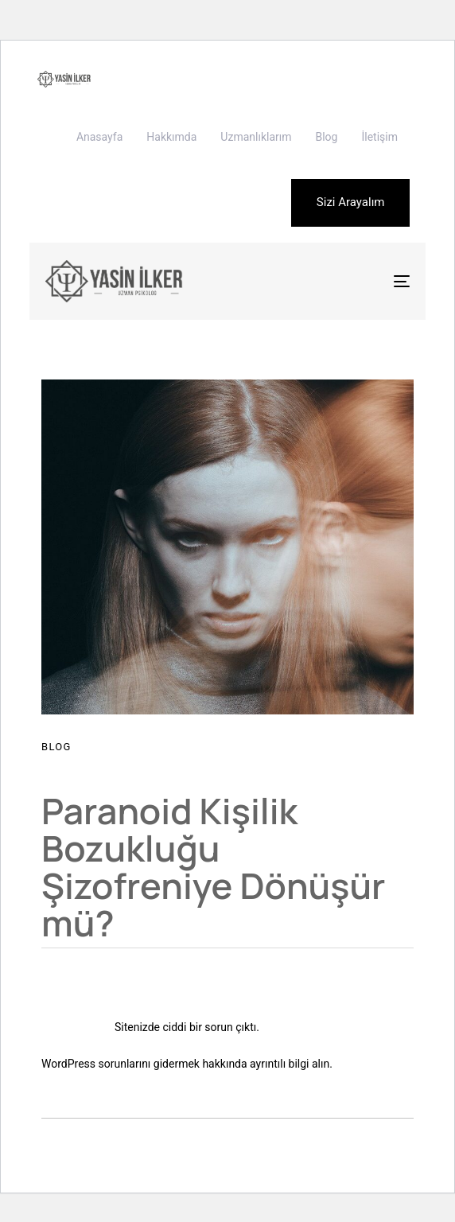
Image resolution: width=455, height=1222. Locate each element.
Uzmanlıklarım (255, 136)
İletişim (379, 136)
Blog (326, 136)
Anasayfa (99, 136)
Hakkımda (171, 136)
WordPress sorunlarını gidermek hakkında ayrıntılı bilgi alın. (186, 1063)
